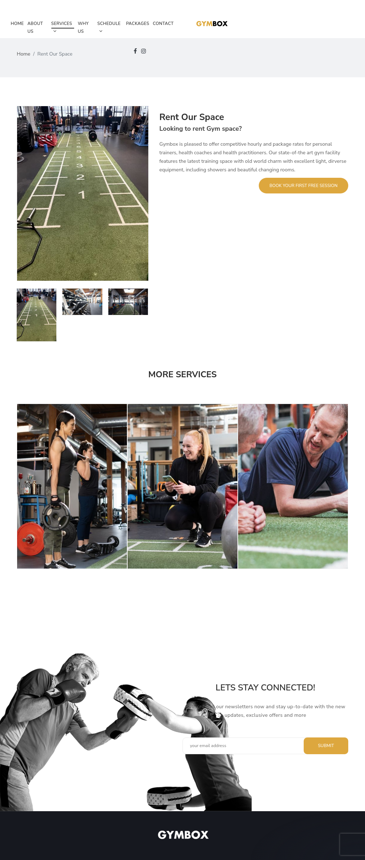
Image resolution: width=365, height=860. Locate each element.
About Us (35, 27)
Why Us (83, 27)
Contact (163, 23)
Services (61, 27)
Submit (326, 745)
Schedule (108, 27)
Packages (137, 23)
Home (17, 23)
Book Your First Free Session (303, 185)
